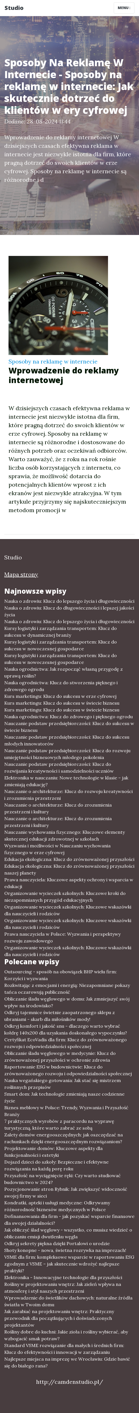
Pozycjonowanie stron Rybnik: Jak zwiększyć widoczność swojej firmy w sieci (65, 1192)
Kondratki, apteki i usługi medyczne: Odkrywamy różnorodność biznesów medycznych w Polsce (57, 1206)
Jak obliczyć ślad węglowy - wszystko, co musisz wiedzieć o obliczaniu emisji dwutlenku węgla (68, 1233)
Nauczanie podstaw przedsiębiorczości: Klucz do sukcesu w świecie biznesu (69, 727)
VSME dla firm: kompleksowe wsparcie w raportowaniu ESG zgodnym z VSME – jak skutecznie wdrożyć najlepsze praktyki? (69, 1263)
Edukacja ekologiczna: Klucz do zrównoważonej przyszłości (69, 859)
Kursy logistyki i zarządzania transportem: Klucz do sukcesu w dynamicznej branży (60, 631)
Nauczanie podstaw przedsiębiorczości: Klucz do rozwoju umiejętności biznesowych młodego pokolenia (67, 754)
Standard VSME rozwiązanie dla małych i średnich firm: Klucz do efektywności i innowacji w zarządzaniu (64, 1349)
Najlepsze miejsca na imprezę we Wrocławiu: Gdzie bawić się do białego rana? (67, 1362)
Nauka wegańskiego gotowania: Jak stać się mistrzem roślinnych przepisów (62, 1084)
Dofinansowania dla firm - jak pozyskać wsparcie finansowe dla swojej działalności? (69, 1219)
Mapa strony (21, 574)
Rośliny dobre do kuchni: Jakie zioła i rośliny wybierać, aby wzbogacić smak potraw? (66, 1335)
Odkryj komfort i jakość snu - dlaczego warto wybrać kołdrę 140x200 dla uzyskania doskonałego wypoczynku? (65, 1029)
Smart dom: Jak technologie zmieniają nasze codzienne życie (64, 1097)
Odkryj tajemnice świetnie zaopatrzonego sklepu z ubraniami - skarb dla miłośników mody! (59, 1016)
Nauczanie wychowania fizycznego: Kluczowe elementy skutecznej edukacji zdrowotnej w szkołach (64, 835)
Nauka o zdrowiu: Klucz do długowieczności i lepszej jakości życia (69, 611)
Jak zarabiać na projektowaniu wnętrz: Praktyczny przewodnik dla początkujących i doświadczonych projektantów (59, 1318)
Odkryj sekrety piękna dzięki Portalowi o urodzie (57, 1243)
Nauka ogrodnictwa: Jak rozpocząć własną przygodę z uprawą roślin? (63, 672)
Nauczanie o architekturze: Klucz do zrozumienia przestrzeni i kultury (58, 808)
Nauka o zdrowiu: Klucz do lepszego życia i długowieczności (69, 601)
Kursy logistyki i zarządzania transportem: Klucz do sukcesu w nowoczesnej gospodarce (60, 645)
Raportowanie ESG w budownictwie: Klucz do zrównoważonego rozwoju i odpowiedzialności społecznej (68, 1070)
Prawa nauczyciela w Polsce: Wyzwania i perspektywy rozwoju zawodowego (62, 937)
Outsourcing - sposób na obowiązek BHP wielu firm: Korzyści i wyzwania (60, 975)
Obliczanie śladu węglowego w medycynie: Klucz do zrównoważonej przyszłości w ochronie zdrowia (60, 1056)
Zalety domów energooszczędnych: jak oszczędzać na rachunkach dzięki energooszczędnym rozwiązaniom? (63, 1138)
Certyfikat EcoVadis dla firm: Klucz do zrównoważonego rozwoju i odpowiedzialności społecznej (65, 1043)
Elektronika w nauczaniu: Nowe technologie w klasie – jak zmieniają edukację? (66, 781)
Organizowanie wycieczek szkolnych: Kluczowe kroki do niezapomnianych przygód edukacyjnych (65, 896)
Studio (14, 8)
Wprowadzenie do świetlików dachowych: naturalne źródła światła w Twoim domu (68, 1301)
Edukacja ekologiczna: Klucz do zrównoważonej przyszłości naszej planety (69, 869)
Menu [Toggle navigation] (124, 7)
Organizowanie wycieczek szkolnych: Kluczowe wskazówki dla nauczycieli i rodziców (67, 910)
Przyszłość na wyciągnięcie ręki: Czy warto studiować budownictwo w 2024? (62, 1179)
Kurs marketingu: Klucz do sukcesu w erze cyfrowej (60, 696)
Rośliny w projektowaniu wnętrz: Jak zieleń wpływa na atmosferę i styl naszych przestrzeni (62, 1287)
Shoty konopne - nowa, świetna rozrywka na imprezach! (65, 1250)
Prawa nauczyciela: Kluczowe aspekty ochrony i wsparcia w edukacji (68, 883)
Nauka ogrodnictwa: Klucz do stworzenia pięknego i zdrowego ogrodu (61, 686)
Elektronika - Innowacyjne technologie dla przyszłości (63, 1277)
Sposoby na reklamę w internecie (53, 361)
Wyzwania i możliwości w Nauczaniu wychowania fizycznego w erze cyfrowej (57, 849)
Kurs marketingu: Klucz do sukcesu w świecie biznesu (61, 703)
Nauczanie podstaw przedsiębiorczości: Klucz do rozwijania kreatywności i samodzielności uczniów (59, 767)
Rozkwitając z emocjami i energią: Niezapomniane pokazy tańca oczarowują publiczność (67, 988)
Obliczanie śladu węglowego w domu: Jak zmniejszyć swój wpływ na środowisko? (67, 1002)
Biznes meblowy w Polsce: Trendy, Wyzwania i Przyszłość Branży (66, 1111)
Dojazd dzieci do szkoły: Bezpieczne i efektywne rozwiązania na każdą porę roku (56, 1165)
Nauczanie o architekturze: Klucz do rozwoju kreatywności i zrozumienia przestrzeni (68, 794)
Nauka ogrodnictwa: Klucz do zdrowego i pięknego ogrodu (68, 716)
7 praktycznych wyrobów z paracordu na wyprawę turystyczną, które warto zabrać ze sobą (59, 1124)
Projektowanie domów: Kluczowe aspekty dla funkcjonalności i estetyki (53, 1151)
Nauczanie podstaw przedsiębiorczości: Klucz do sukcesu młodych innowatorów (66, 740)
